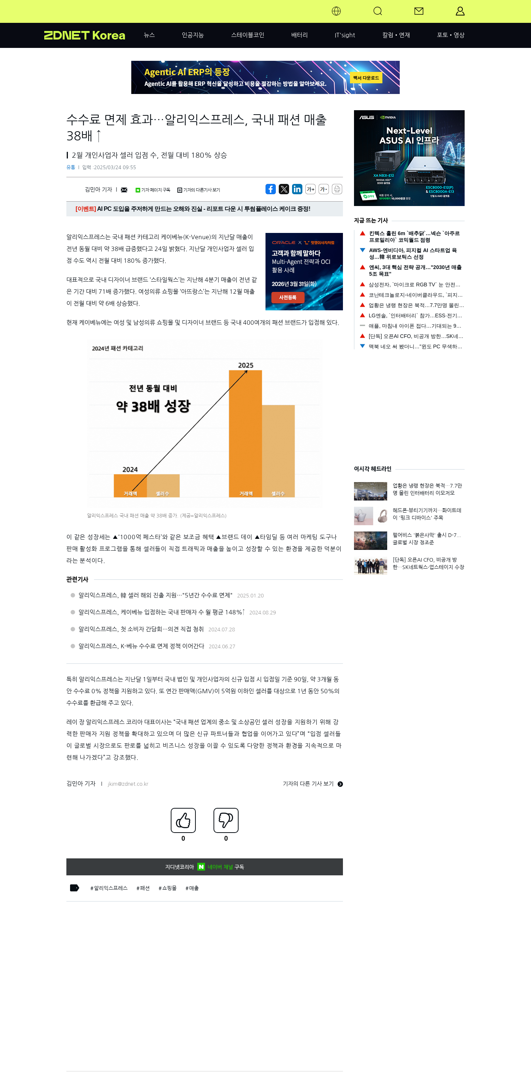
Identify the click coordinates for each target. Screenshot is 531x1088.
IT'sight (345, 35)
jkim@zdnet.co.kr (128, 784)
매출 (194, 888)
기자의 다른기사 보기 (198, 190)
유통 (70, 167)
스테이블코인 (247, 35)
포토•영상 (451, 35)
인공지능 (193, 35)
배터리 (299, 35)
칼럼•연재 (396, 35)
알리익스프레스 (111, 888)
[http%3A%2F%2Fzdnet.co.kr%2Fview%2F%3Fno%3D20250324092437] (297, 189)
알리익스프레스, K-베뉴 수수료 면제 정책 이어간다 (141, 646)
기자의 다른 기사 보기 (313, 784)
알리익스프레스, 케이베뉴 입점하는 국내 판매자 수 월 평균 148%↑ (162, 612)
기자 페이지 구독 (152, 190)
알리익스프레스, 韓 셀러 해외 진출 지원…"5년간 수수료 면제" (156, 595)
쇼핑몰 (169, 888)
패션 (145, 888)
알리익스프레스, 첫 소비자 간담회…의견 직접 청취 (141, 629)
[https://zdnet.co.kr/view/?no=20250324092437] (271, 189)
